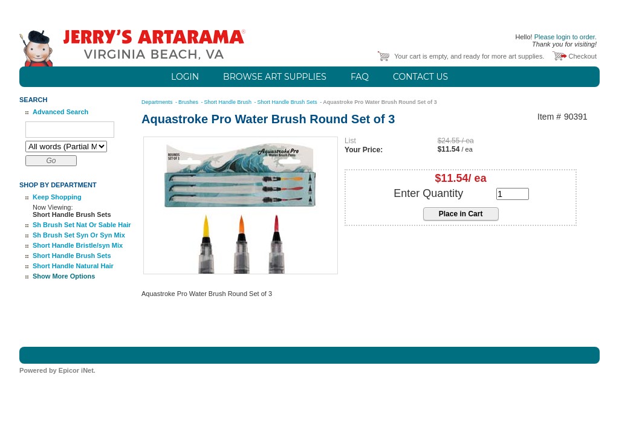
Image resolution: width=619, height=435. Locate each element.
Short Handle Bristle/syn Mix (78, 245)
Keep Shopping (57, 197)
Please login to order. (565, 36)
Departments (157, 102)
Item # (549, 116)
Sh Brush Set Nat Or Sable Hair (82, 224)
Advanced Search (60, 111)
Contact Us (420, 76)
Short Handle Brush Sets (72, 255)
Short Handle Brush (228, 102)
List (350, 141)
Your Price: (364, 150)
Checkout (583, 56)
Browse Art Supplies (274, 76)
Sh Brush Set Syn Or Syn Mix (79, 235)
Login (185, 76)
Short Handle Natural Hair (73, 265)
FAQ (360, 76)
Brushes (189, 102)
